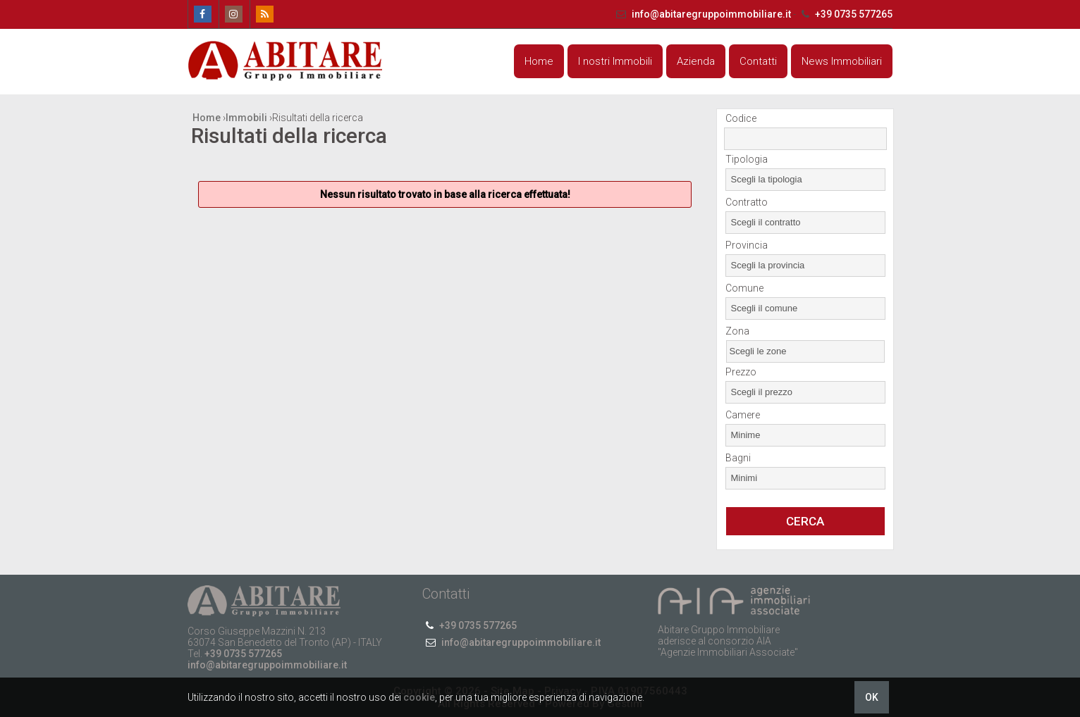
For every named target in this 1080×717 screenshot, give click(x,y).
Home (538, 61)
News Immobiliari (842, 61)
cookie (419, 697)
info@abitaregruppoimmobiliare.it (703, 14)
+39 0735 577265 (845, 14)
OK (871, 697)
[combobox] (805, 179)
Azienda (696, 61)
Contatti (758, 61)
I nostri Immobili (615, 61)
